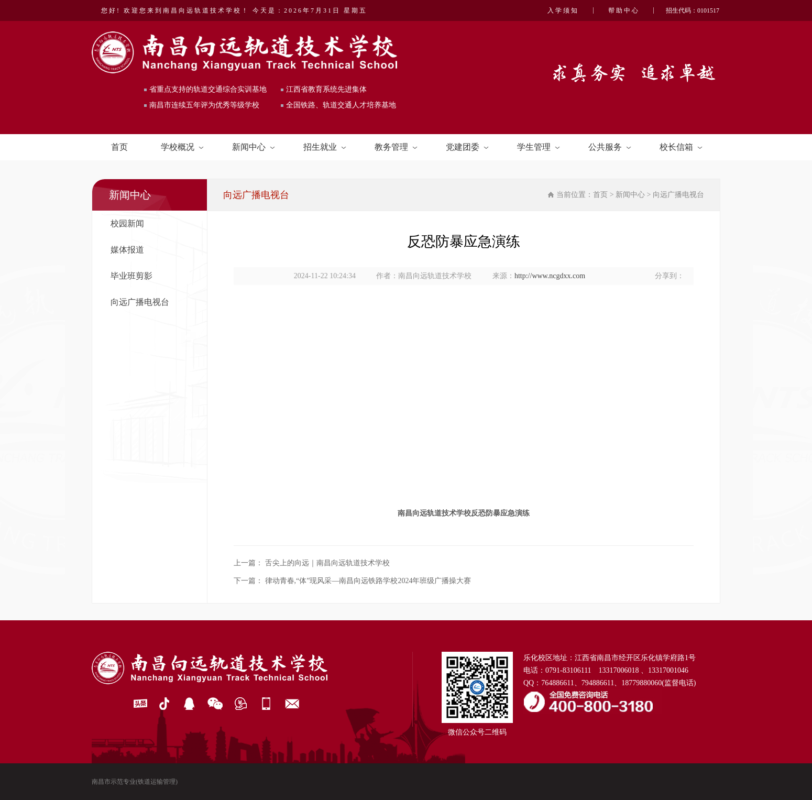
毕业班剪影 (131, 275)
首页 (119, 147)
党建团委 (467, 147)
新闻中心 (253, 147)
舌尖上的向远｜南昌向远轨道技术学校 (327, 563)
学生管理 (538, 147)
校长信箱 (681, 147)
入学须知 (563, 10)
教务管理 (396, 147)
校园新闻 (127, 223)
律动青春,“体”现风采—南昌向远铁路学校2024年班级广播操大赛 (368, 581)
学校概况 (182, 147)
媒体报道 (127, 249)
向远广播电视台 (140, 302)
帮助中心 (624, 10)
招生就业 (324, 147)
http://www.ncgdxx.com (549, 276)
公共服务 (609, 147)
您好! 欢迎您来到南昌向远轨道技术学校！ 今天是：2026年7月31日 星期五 (234, 10)
